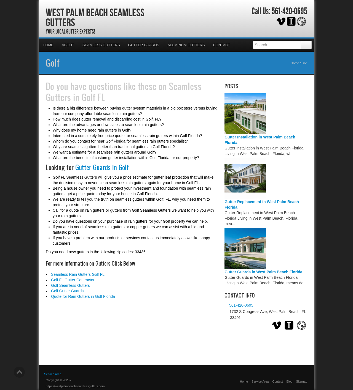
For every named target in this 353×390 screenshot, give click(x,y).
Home (48, 45)
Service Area (52, 374)
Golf (53, 63)
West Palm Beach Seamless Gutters (95, 17)
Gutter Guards (143, 45)
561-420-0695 (289, 11)
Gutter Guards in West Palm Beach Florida (263, 272)
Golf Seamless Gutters (70, 285)
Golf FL (93, 97)
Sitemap (301, 381)
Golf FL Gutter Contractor (72, 280)
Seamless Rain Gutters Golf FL (78, 274)
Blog (290, 381)
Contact (221, 45)
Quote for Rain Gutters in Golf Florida (83, 296)
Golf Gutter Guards (67, 291)
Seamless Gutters (101, 45)
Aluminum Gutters (186, 45)
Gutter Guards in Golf (102, 167)
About (68, 45)
